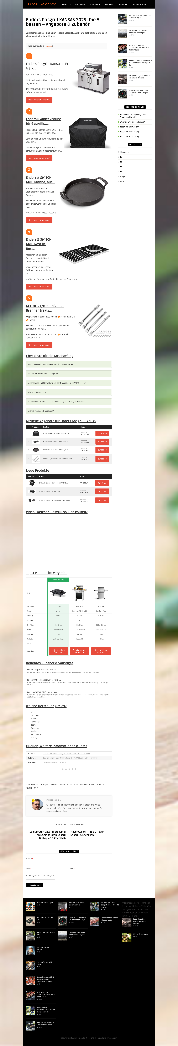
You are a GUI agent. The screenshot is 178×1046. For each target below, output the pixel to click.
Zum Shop (102, 433)
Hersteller (80, 4)
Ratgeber (109, 4)
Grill (122, 181)
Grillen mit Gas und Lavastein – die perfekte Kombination (139, 47)
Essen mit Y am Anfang (129, 132)
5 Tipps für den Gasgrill (141, 934)
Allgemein (124, 152)
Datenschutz (100, 1038)
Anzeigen (49, 46)
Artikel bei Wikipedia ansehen (55, 762)
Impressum (112, 1038)
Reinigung (123, 4)
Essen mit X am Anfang (129, 137)
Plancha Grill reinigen (45, 903)
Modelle (66, 4)
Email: (72, 868)
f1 (121, 157)
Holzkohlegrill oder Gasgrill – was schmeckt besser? (110, 905)
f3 (121, 167)
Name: (28, 868)
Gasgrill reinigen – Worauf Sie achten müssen (140, 921)
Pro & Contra (139, 4)
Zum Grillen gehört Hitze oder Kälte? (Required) (40, 876)
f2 (121, 162)
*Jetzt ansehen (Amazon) (39, 100)
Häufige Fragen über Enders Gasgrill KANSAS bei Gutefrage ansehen (70, 758)
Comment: (29, 859)
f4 (121, 172)
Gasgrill (123, 176)
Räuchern (95, 4)
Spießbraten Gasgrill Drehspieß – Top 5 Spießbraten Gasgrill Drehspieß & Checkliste (48, 835)
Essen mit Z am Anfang (129, 127)
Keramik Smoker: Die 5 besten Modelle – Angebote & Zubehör (45, 979)
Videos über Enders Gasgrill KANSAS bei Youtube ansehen (66, 754)
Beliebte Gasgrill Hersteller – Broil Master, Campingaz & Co (140, 62)
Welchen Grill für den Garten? (132, 122)
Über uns (90, 1038)
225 (33, 800)
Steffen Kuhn (52, 800)
